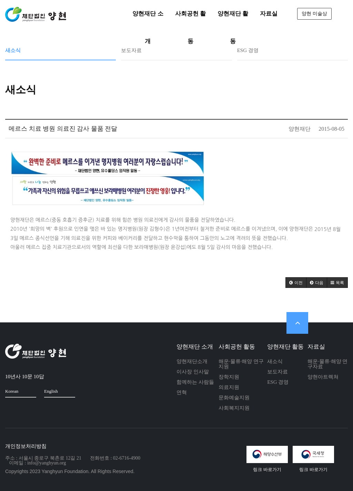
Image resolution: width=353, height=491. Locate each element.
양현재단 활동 (285, 346)
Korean (18, 391)
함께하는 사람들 (195, 382)
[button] (295, 282)
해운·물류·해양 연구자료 (327, 364)
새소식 (13, 50)
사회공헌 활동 (237, 346)
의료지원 (229, 387)
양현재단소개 (192, 361)
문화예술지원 (234, 397)
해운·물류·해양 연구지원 (241, 364)
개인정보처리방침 (26, 446)
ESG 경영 (248, 50)
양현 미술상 (314, 13)
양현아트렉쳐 (323, 377)
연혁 (181, 392)
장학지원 (229, 377)
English (57, 391)
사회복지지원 (234, 408)
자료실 (316, 346)
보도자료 (131, 50)
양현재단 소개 (194, 346)
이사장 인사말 (192, 371)
